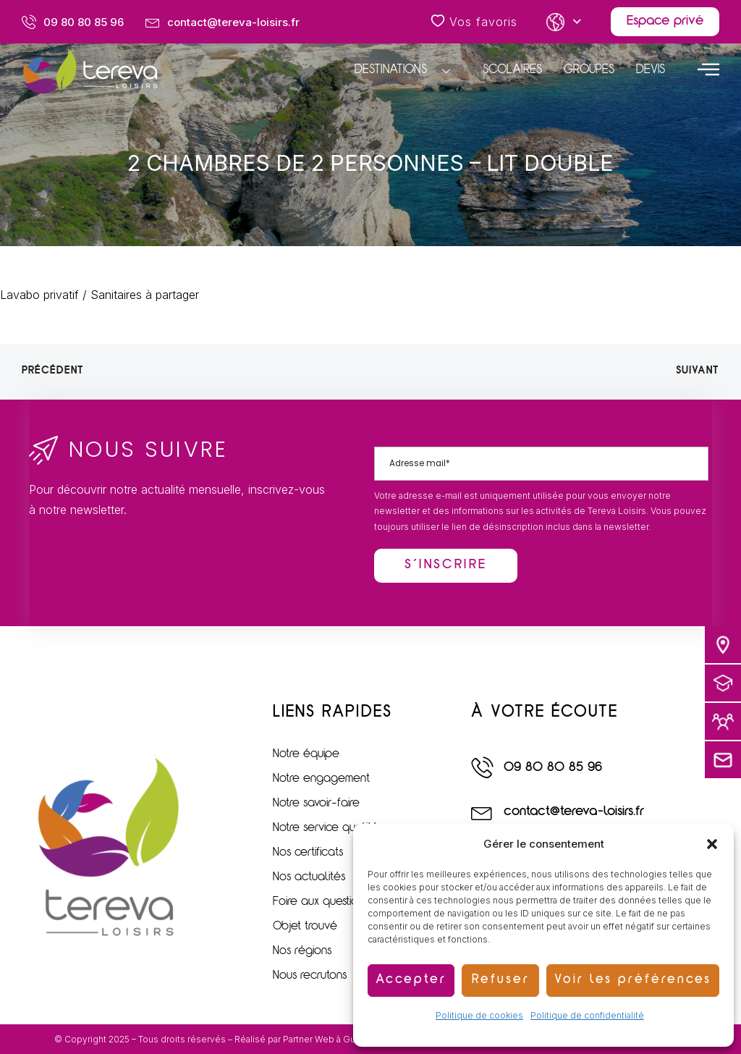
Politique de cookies (479, 1015)
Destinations (408, 71)
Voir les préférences (632, 980)
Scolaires (512, 70)
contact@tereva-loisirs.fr (574, 812)
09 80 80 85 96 (553, 768)
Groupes (589, 70)
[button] (712, 844)
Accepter (411, 980)
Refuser (501, 980)
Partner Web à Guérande (334, 1039)
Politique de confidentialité (587, 1015)
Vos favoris (474, 21)
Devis (650, 70)
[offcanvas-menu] (708, 69)
